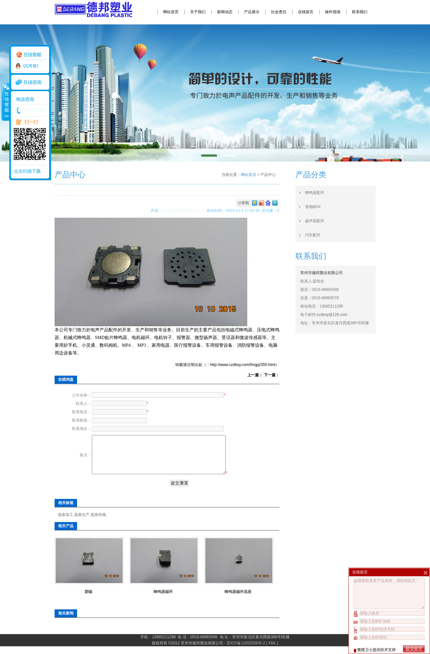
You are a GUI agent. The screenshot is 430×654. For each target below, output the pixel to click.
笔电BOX (313, 207)
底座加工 (65, 522)
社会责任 (278, 12)
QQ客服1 (31, 66)
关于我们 (198, 12)
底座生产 (82, 522)
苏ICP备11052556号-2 (246, 651)
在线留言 (305, 12)
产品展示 (251, 12)
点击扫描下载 (27, 171)
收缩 (5, 102)
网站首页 (171, 12)
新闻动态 (225, 12)
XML (272, 651)
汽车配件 (312, 235)
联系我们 (359, 12)
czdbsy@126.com (332, 314)
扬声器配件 (314, 221)
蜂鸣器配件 (314, 192)
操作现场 (332, 12)
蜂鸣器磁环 (163, 599)
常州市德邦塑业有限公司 (184, 210)
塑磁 (88, 599)
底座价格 (98, 522)
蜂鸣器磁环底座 (237, 599)
